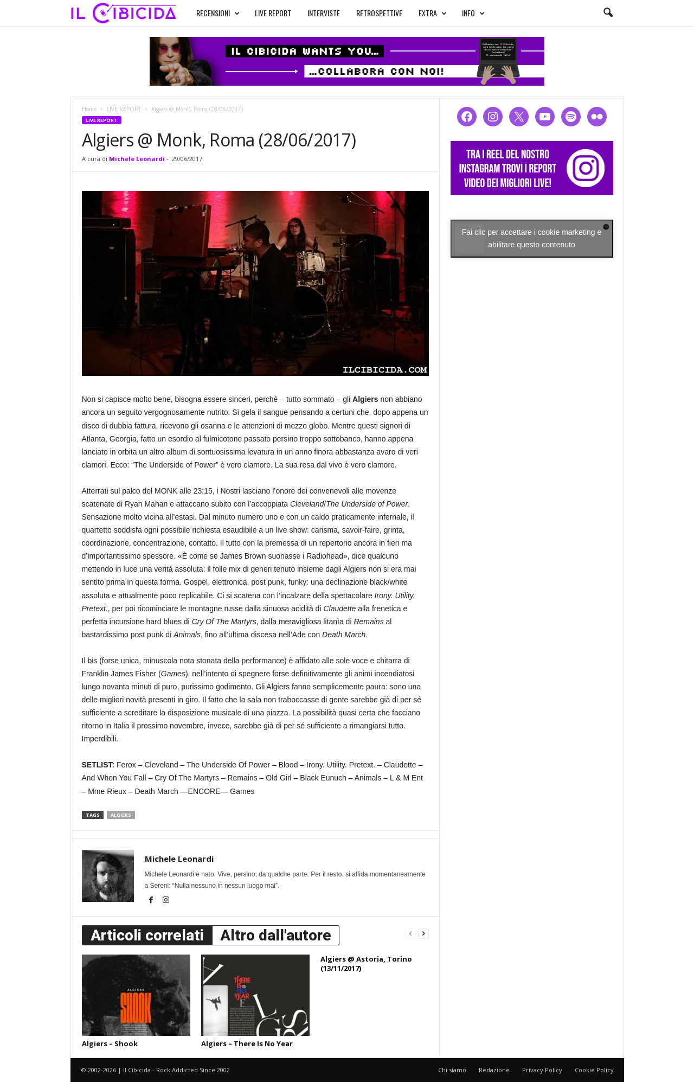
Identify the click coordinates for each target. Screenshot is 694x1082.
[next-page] (423, 933)
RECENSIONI (218, 13)
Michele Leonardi (137, 159)
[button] (608, 13)
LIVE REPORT (273, 12)
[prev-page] (410, 933)
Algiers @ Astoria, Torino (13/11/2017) (366, 963)
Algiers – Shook (110, 1043)
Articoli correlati (147, 935)
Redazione (494, 1070)
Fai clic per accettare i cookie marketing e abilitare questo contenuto (532, 238)
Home (89, 109)
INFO (473, 13)
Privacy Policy (542, 1070)
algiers (121, 814)
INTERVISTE (323, 12)
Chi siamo (452, 1070)
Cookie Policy (594, 1070)
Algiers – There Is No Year (247, 1043)
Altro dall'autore (275, 935)
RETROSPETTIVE (379, 12)
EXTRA (433, 13)
